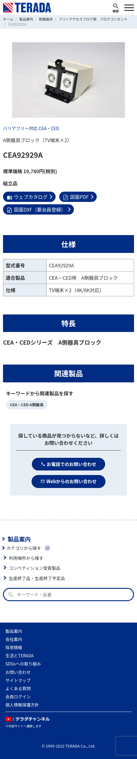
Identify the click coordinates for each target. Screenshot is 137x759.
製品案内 (19, 539)
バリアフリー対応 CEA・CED (31, 128)
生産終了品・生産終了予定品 (37, 578)
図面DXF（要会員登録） (36, 209)
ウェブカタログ (27, 196)
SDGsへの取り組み (23, 664)
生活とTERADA (19, 655)
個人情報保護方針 (22, 705)
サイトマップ (18, 680)
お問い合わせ (18, 672)
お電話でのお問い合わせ (68, 464)
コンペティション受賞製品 (34, 568)
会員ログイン (18, 697)
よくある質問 (18, 688)
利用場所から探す (26, 558)
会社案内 (13, 639)
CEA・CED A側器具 (27, 404)
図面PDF (76, 196)
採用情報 (13, 647)
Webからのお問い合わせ (69, 481)
